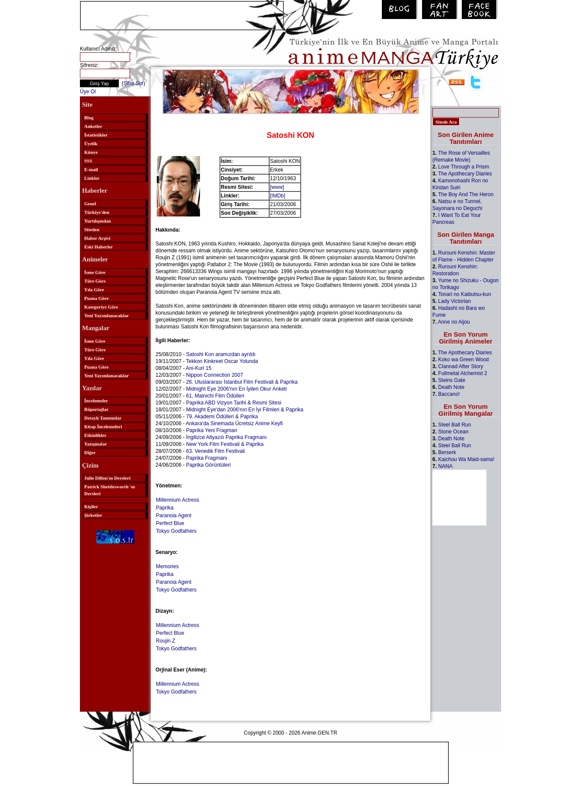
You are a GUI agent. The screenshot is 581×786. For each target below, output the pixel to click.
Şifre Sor (134, 83)
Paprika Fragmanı (206, 458)
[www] (277, 187)
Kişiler (91, 506)
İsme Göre (94, 272)
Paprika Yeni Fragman (211, 430)
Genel (90, 203)
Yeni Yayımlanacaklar (106, 315)
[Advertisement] (182, 15)
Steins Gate (451, 380)
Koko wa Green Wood (463, 359)
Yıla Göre (94, 289)
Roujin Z (165, 641)
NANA (445, 466)
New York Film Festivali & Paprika (225, 444)
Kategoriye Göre (101, 306)
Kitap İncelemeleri (103, 426)
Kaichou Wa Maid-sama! (466, 459)
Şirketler (93, 515)
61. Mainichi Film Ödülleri (215, 396)
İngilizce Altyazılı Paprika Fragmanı (226, 437)
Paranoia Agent (173, 515)
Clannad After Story (460, 366)
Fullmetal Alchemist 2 (462, 373)
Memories (167, 566)
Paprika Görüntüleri (208, 465)
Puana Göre (96, 298)
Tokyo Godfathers (176, 531)
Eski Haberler (98, 246)
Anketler (93, 126)
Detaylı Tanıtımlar (102, 417)
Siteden (91, 229)
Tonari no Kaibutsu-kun (464, 294)
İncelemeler (96, 400)
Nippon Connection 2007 (214, 375)
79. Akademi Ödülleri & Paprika (222, 417)
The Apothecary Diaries (465, 174)
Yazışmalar (95, 443)
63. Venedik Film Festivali (215, 451)
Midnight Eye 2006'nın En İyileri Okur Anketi (236, 389)
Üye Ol (88, 92)
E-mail (91, 169)
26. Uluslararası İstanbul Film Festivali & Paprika (242, 382)
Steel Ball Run (454, 425)
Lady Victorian (454, 301)
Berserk (447, 452)
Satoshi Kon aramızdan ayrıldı (221, 354)
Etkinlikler (95, 435)
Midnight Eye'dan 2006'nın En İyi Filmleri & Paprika (244, 410)
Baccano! (449, 394)
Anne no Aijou (454, 322)
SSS (88, 160)
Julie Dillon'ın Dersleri (107, 478)
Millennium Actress (177, 500)
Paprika (165, 508)
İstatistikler (96, 134)
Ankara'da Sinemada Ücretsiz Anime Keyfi (234, 423)
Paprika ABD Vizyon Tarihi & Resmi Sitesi (233, 403)
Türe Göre (94, 280)
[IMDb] (277, 196)
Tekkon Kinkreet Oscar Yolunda (222, 361)
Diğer (89, 452)
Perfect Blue (170, 523)
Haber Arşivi (97, 238)
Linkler (91, 178)
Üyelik (91, 143)
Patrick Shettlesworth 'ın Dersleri (109, 490)
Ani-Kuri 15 (198, 368)
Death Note (451, 387)
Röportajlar (96, 409)
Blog (88, 117)
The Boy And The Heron (466, 194)
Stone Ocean (453, 432)
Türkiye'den (96, 212)
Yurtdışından (97, 220)
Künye (91, 152)
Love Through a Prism (463, 167)
